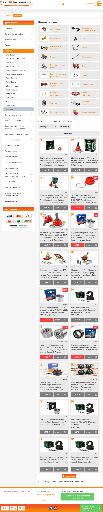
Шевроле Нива (12, 86)
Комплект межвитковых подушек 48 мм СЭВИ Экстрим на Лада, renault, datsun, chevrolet (53, 459)
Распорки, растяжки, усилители (58, 75)
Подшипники (55, 57)
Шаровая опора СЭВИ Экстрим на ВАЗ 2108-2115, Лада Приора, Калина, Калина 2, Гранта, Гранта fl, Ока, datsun (84, 161)
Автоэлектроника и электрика (17, 134)
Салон (7, 45)
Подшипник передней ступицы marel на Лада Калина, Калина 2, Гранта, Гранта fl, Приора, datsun (84, 347)
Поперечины (87, 57)
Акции (39, 497)
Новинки (8, 28)
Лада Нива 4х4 (12, 90)
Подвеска (8, 51)
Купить (57, 170)
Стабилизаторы (88, 84)
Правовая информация (45, 494)
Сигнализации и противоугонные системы (15, 174)
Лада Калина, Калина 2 (15, 70)
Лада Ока (10, 105)
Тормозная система (12, 145)
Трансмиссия (10, 181)
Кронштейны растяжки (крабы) (89, 29)
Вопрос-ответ (41, 500)
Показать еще (69, 476)
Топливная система (12, 140)
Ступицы (53, 103)
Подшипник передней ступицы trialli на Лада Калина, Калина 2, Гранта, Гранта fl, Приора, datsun (53, 422)
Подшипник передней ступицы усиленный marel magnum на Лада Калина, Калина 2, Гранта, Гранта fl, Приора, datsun (83, 236)
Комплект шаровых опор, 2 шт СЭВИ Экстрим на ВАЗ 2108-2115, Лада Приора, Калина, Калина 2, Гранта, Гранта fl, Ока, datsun (53, 236)
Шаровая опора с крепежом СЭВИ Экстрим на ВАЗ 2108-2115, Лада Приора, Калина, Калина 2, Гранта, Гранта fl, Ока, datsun (53, 199)
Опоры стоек (55, 38)
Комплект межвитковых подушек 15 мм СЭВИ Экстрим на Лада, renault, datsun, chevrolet (83, 311)
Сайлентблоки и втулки (56, 84)
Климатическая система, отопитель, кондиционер (15, 127)
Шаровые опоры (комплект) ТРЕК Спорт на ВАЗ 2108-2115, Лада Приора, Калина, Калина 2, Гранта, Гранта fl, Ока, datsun (53, 274)
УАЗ (7, 101)
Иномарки (10, 109)
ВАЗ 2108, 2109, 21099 (15, 58)
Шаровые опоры (57, 112)
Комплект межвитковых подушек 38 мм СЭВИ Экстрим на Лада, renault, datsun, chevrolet (84, 459)
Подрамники (87, 47)
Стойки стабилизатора (88, 93)
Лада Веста (10, 93)
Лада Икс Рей (11, 97)
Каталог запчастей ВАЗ (14, 34)
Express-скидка (11, 156)
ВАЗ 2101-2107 (12, 55)
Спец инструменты (12, 201)
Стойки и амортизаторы (56, 93)
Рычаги (84, 75)
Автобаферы (55, 29)
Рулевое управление (13, 162)
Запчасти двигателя (13, 120)
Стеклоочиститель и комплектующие (13, 194)
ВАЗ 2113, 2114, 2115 (15, 66)
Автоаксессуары (11, 168)
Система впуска (11, 151)
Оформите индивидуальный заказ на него (77, 497)
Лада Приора (11, 78)
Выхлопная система (13, 115)
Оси (83, 38)
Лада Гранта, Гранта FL (15, 74)
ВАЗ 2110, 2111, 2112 (15, 62)
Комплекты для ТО (12, 187)
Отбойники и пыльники (55, 47)
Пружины (85, 66)
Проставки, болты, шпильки (57, 66)
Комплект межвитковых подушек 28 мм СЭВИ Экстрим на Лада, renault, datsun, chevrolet (83, 423)
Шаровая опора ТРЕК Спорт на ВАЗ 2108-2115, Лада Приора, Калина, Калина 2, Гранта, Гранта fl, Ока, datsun (84, 274)
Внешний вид (10, 39)
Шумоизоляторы (88, 112)
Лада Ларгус (11, 82)
